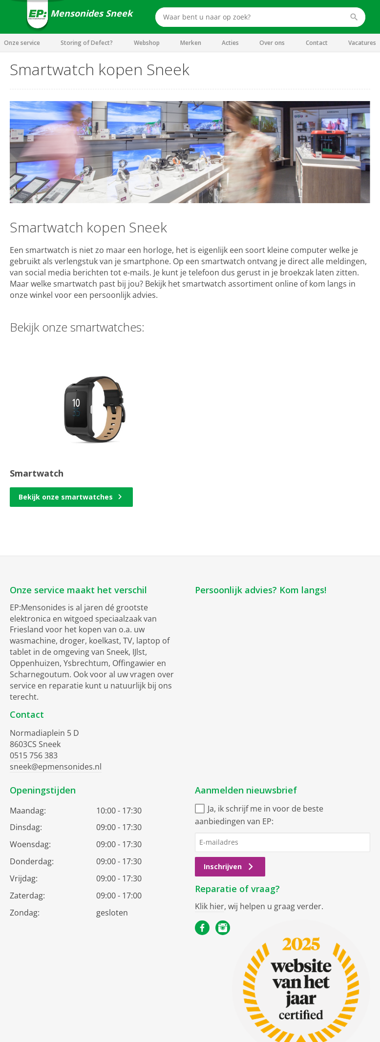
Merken (190, 43)
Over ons (272, 43)
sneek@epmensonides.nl (56, 766)
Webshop (147, 43)
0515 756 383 (34, 755)
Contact (317, 43)
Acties (230, 43)
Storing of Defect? (87, 43)
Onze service (22, 43)
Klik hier (209, 906)
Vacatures (362, 43)
